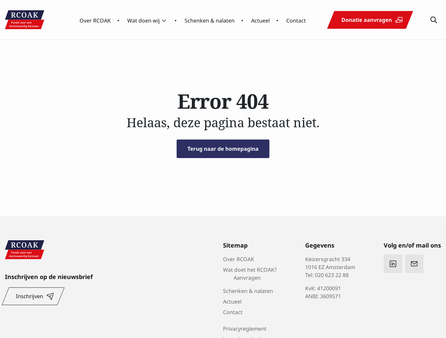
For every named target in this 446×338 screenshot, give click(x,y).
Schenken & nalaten (210, 20)
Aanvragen (247, 277)
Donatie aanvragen (366, 20)
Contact (296, 20)
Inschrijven (29, 296)
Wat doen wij (143, 20)
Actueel (260, 20)
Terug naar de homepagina (223, 148)
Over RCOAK (95, 20)
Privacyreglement (244, 328)
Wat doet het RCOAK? (250, 269)
